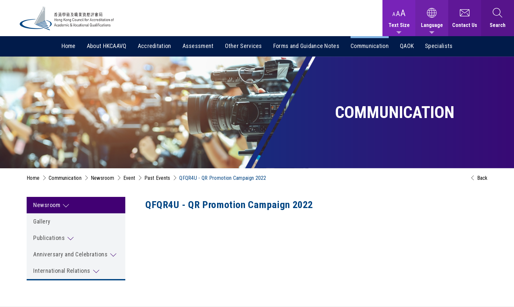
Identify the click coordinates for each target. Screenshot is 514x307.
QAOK (407, 45)
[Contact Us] (464, 18)
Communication (370, 45)
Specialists (439, 45)
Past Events (157, 178)
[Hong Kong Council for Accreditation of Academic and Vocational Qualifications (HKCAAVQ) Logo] (67, 18)
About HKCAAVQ (107, 45)
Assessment (198, 45)
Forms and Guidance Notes (306, 45)
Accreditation (154, 45)
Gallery (42, 221)
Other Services (243, 45)
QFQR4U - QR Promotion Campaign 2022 (222, 178)
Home (68, 45)
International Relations (61, 270)
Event (129, 178)
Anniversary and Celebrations (70, 254)
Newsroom (102, 178)
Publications (49, 237)
